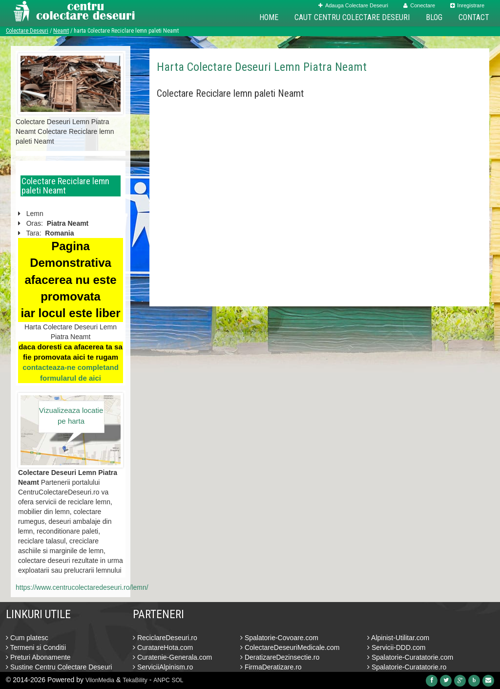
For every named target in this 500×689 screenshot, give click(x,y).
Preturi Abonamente (38, 657)
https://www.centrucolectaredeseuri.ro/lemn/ (82, 587)
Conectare (419, 5)
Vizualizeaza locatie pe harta (71, 415)
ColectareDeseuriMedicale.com (289, 647)
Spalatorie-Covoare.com (279, 638)
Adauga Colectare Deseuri (353, 5)
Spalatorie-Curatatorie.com (410, 657)
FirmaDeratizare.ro (271, 667)
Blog (434, 17)
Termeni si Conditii (36, 647)
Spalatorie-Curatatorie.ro (406, 667)
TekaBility (135, 680)
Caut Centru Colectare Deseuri (352, 17)
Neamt (61, 30)
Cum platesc (27, 638)
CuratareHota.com (163, 647)
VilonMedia (99, 680)
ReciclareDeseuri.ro (165, 638)
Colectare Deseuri (27, 30)
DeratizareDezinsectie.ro (279, 657)
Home (268, 17)
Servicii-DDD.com (396, 647)
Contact (473, 17)
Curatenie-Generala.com (172, 657)
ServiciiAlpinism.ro (163, 667)
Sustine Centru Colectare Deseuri (59, 667)
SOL (178, 680)
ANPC (161, 680)
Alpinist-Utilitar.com (398, 638)
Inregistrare (467, 5)
